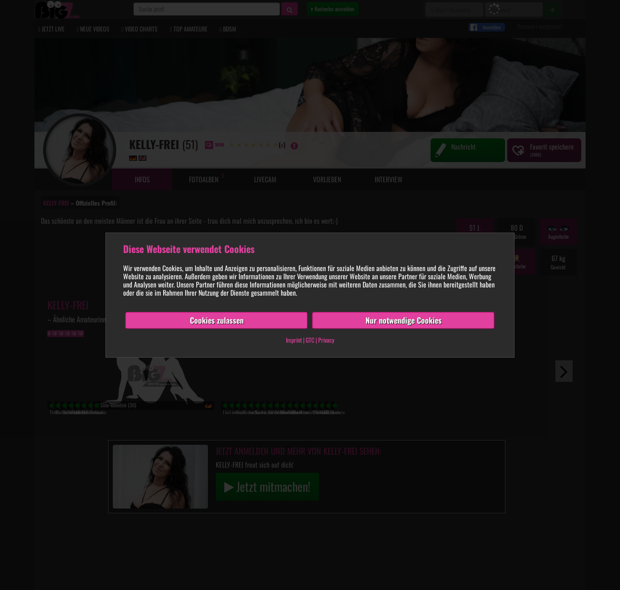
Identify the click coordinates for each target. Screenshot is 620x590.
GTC (310, 339)
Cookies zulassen (217, 320)
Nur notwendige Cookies (404, 320)
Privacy (326, 339)
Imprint (294, 339)
